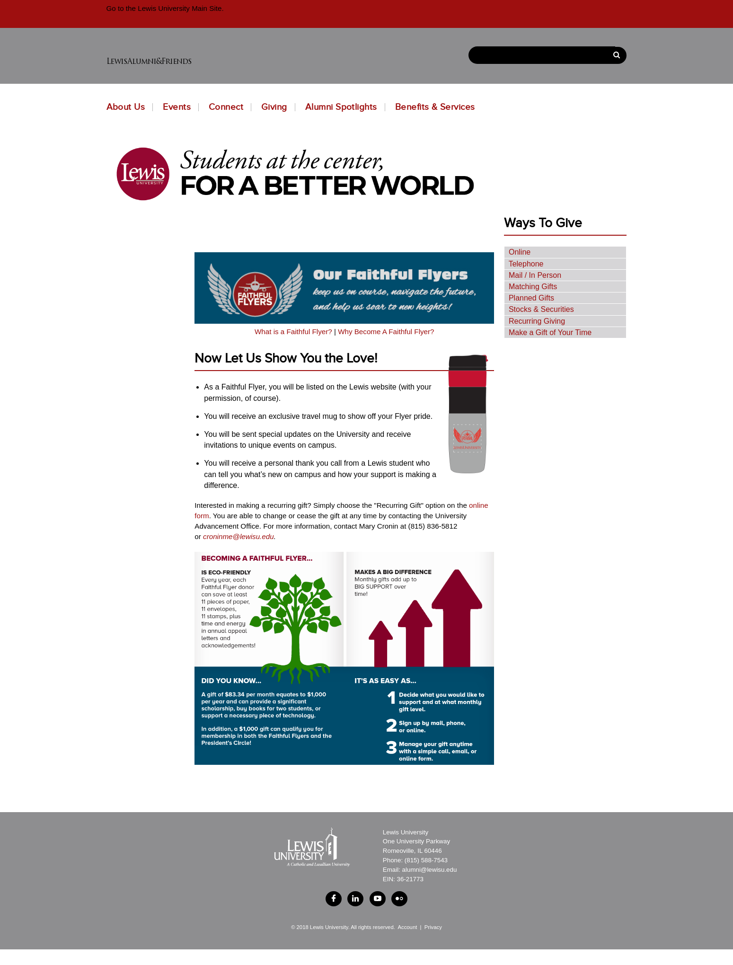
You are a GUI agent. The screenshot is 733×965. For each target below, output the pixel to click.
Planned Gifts (531, 298)
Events (177, 107)
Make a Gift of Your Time (550, 332)
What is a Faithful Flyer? (293, 332)
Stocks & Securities (541, 309)
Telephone (526, 264)
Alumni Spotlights (341, 107)
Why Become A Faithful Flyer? (386, 332)
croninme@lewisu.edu (238, 536)
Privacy (433, 933)
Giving (274, 107)
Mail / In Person (535, 275)
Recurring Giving (537, 321)
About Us (125, 107)
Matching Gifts (533, 287)
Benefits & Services (435, 107)
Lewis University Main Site (178, 8)
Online (519, 252)
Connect (226, 107)
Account (407, 933)
